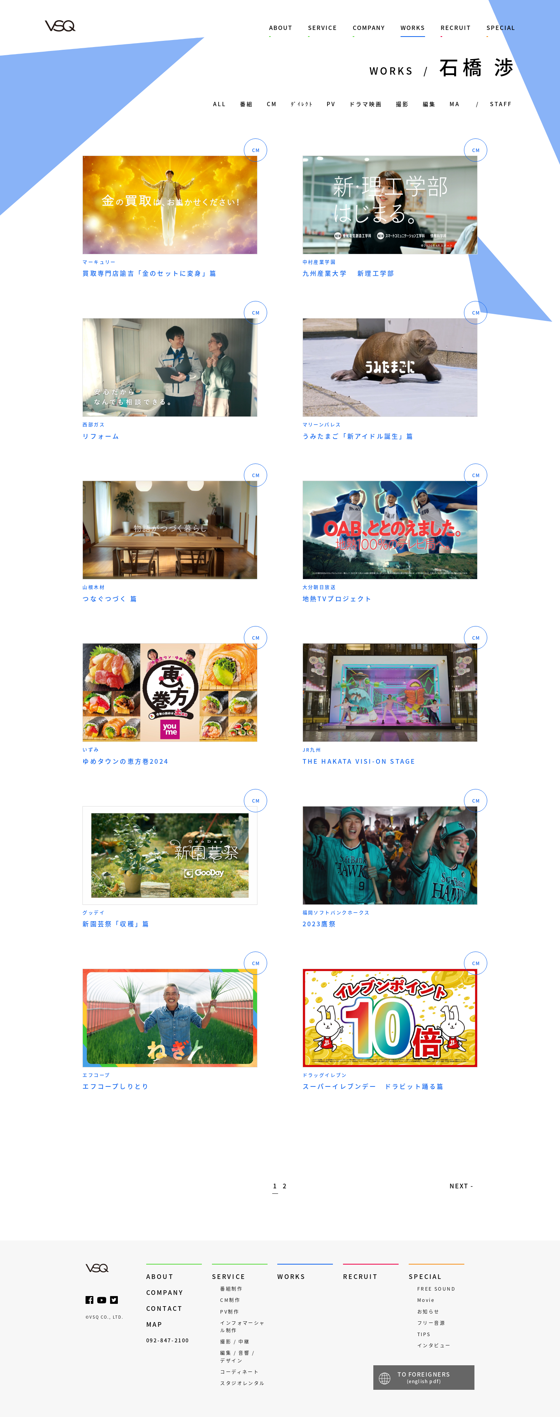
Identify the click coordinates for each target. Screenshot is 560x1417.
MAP (154, 1324)
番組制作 (231, 1288)
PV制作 (229, 1311)
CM (272, 104)
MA (455, 104)
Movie (426, 1299)
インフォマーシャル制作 (242, 1326)
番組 (246, 104)
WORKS (413, 27)
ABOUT (280, 27)
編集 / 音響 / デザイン (237, 1356)
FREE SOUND (436, 1288)
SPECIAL (500, 27)
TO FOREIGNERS (423, 1377)
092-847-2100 (167, 1340)
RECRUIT (456, 27)
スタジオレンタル (242, 1383)
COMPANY (369, 27)
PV (331, 104)
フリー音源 (431, 1322)
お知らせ (428, 1311)
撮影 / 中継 (235, 1341)
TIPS (424, 1334)
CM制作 (230, 1299)
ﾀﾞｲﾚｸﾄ (302, 104)
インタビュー (434, 1345)
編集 (429, 104)
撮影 (402, 104)
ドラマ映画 (365, 104)
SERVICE (322, 27)
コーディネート (239, 1371)
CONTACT (164, 1308)
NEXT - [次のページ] (462, 1185)
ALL (219, 104)
